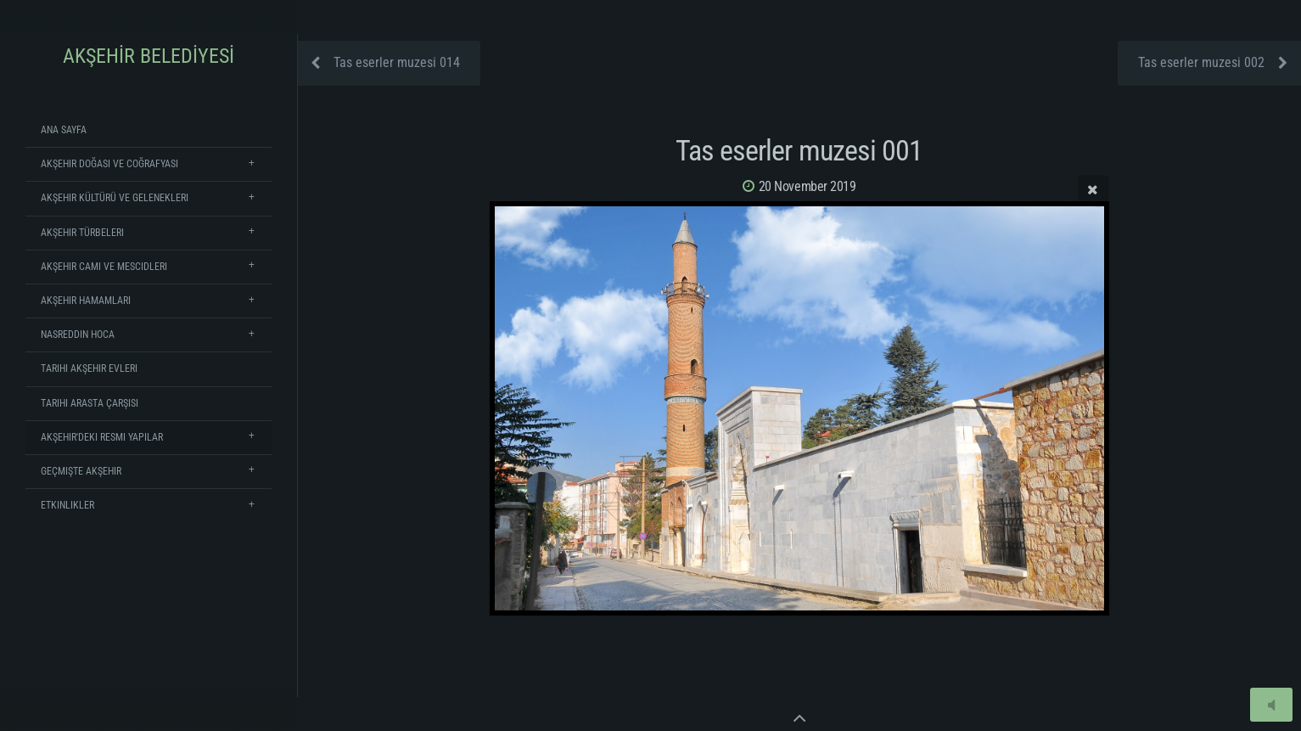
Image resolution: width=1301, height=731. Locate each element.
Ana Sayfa (64, 130)
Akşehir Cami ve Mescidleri (104, 267)
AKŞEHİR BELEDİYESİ (148, 56)
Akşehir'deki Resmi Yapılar (102, 437)
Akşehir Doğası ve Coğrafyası (109, 164)
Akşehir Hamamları (86, 300)
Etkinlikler (67, 505)
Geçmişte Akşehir (81, 471)
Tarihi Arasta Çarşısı (89, 403)
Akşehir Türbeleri (82, 233)
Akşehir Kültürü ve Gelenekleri (114, 198)
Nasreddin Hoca (78, 334)
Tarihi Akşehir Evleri (89, 368)
